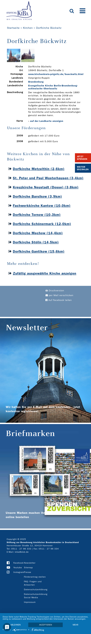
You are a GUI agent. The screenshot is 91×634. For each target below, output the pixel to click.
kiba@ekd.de (22, 552)
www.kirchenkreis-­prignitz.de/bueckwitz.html (56, 74)
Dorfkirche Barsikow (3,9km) (37, 196)
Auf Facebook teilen (59, 300)
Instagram (18, 572)
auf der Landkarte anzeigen (46, 121)
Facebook (18, 563)
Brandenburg (36, 81)
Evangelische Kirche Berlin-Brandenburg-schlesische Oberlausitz (53, 87)
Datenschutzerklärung (35, 589)
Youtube (17, 567)
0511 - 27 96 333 (21, 548)
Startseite (13, 27)
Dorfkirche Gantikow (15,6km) (39, 251)
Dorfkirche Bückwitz (48, 27)
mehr (75, 625)
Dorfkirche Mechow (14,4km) (38, 233)
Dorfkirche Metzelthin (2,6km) (39, 169)
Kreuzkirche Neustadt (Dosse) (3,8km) (46, 187)
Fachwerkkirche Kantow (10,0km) (42, 206)
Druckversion (55, 290)
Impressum (30, 602)
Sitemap (28, 567)
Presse (27, 572)
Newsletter (29, 563)
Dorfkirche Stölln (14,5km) (36, 242)
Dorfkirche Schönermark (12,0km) (42, 224)
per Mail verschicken (59, 295)
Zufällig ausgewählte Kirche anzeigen (44, 273)
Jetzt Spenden (82, 157)
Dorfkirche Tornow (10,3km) (37, 215)
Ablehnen (15, 625)
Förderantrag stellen (35, 577)
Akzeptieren (45, 625)
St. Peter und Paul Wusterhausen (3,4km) (48, 178)
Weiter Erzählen (83, 168)
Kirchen (28, 27)
